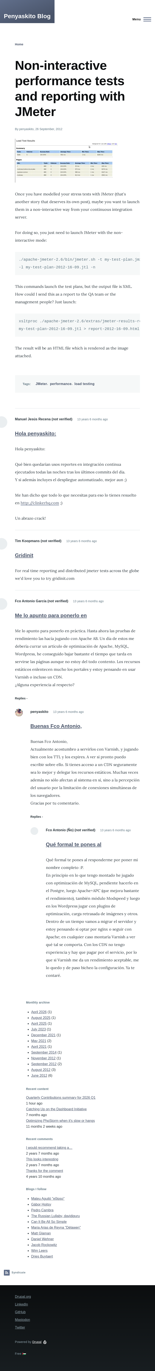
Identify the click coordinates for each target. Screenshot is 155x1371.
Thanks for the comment (44, 1171)
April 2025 (39, 1023)
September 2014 (43, 1052)
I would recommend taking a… (49, 1147)
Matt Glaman (41, 1233)
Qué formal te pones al (74, 844)
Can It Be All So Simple (49, 1222)
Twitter (20, 1327)
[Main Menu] (140, 19)
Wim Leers (39, 1250)
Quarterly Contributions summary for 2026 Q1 (61, 1097)
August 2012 (40, 1070)
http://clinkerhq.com (40, 502)
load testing (84, 384)
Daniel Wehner (42, 1239)
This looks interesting (42, 1159)
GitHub (20, 1312)
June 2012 (39, 1075)
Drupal (36, 1342)
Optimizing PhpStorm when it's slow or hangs (60, 1121)
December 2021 (43, 1035)
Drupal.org (23, 1296)
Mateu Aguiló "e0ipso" (47, 1198)
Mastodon (22, 1320)
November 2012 (43, 1058)
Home (19, 44)
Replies (20, 698)
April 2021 (39, 1046)
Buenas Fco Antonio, (56, 726)
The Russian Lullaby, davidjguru (55, 1216)
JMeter (41, 384)
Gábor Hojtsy (41, 1204)
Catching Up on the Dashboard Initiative (56, 1109)
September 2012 (43, 1064)
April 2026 (39, 1012)
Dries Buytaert (42, 1256)
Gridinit (24, 555)
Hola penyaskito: (35, 433)
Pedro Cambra (42, 1210)
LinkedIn (21, 1304)
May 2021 (38, 1041)
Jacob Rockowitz (44, 1245)
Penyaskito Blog (27, 16)
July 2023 (38, 1029)
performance (60, 384)
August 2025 (40, 1018)
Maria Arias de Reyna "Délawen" (56, 1227)
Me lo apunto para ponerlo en (51, 615)
